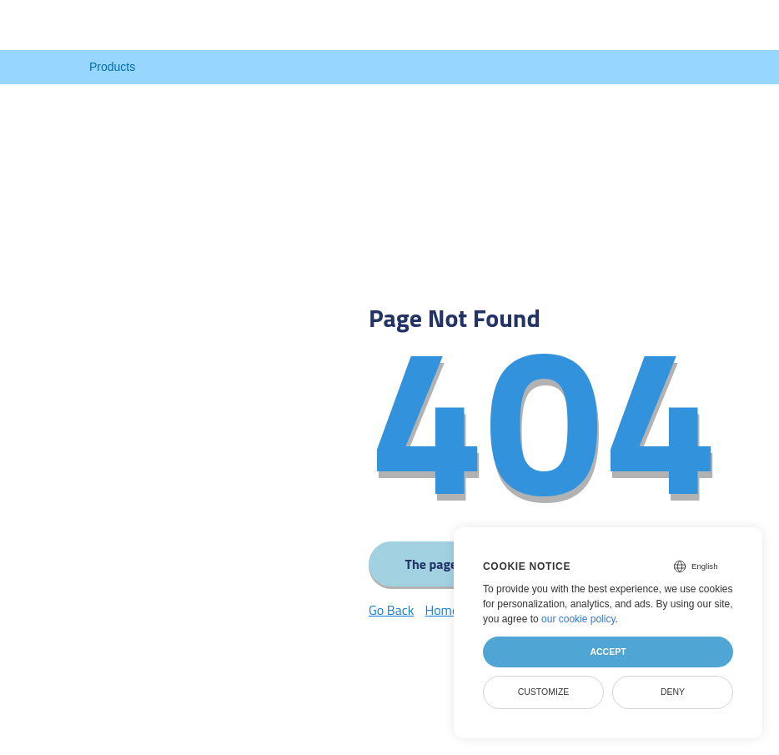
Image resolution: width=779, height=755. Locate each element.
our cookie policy (578, 619)
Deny (673, 692)
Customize (544, 692)
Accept (608, 652)
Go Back (391, 610)
